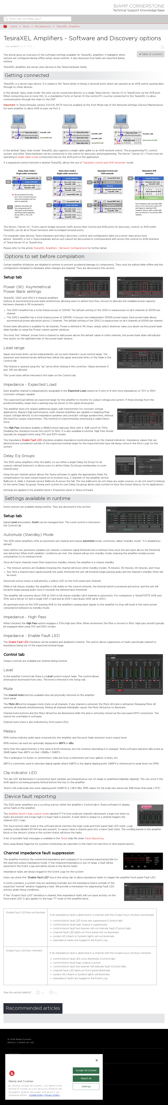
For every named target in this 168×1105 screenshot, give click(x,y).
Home (13, 26)
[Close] (96, 1060)
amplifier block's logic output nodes (29, 814)
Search (6, 19)
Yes (42, 993)
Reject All (86, 1079)
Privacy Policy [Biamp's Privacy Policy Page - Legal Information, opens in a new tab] (52, 1095)
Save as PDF (162, 47)
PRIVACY (12, 1043)
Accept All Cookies (86, 1071)
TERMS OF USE (26, 1043)
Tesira (26, 26)
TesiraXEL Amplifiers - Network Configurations (60, 248)
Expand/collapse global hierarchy (7, 26)
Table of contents (152, 54)
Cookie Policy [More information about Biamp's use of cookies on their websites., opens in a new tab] (36, 1095)
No (55, 993)
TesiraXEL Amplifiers (68, 26)
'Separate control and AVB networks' (104, 163)
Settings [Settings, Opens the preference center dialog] (86, 1087)
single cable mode (28, 157)
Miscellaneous (43, 26)
